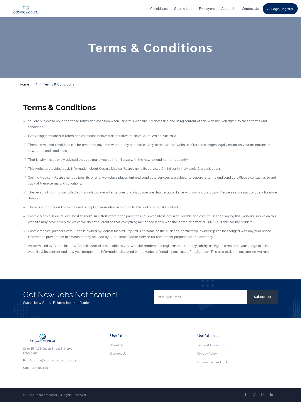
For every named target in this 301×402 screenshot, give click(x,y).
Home (24, 84)
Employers (207, 9)
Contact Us (250, 9)
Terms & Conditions (54, 84)
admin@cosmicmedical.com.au (55, 360)
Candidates (159, 9)
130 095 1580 (39, 368)
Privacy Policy (207, 354)
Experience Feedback (212, 362)
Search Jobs (183, 9)
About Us (228, 9)
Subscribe (262, 296)
